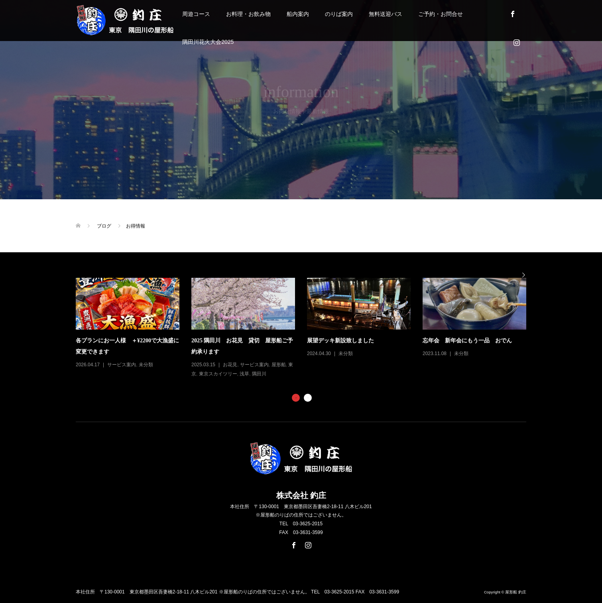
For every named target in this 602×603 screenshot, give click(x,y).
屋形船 (278, 364)
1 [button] (296, 398)
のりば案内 (339, 14)
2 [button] (308, 398)
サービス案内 (121, 364)
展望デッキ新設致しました (340, 341)
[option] (307, 328)
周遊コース (196, 14)
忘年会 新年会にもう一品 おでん (467, 341)
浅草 (244, 374)
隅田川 (259, 374)
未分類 (146, 364)
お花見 (230, 364)
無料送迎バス (385, 14)
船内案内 (298, 14)
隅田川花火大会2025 (208, 42)
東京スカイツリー (218, 374)
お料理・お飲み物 (248, 14)
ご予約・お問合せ (440, 14)
